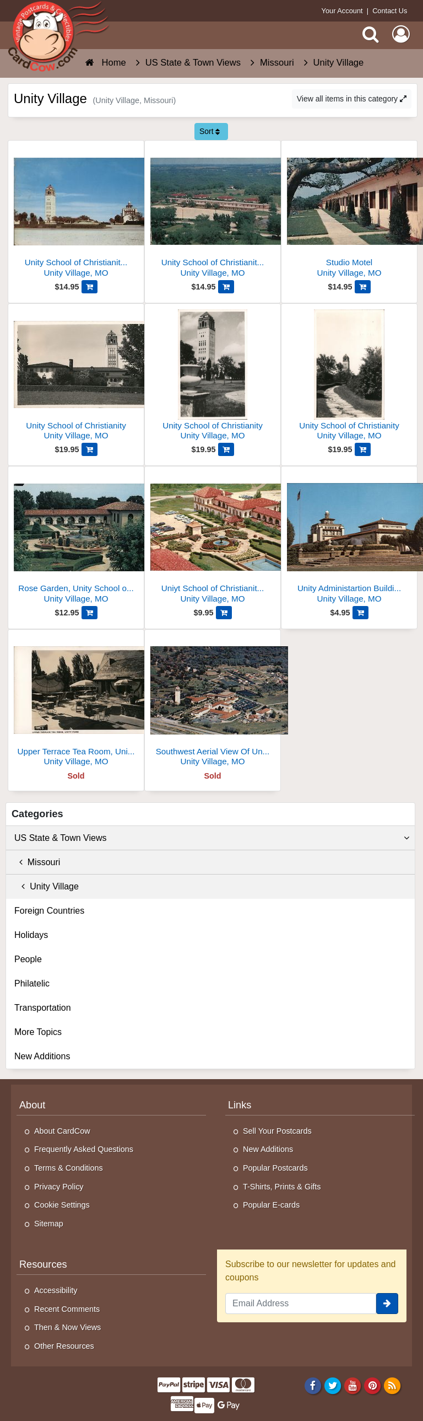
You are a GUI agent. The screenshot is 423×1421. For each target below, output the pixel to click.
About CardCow (62, 1131)
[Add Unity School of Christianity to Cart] (89, 449)
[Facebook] (312, 1385)
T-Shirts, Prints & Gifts (282, 1186)
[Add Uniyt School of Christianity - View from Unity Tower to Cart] (224, 612)
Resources (43, 1264)
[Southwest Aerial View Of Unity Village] (212, 702)
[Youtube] (352, 1385)
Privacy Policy (59, 1186)
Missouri (37, 862)
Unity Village (46, 886)
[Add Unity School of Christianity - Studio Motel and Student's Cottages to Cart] (226, 286)
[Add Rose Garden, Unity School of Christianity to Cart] (89, 612)
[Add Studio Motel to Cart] (363, 286)
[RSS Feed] (392, 1385)
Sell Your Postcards (277, 1131)
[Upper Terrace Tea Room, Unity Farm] (76, 702)
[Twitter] (333, 1385)
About (32, 1105)
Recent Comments (67, 1309)
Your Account (342, 11)
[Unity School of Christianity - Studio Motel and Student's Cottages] (212, 213)
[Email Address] (300, 1303)
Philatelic (32, 983)
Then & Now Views (67, 1327)
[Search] (370, 34)
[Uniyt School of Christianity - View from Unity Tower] (212, 539)
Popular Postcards (275, 1167)
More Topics (38, 1032)
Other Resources (64, 1346)
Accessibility (55, 1290)
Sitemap (48, 1223)
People (28, 959)
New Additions (42, 1056)
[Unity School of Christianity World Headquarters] (76, 213)
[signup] (387, 1303)
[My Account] (401, 34)
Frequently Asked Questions (83, 1149)
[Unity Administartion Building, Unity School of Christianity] (349, 539)
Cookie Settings (62, 1204)
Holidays (31, 935)
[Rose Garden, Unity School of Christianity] (76, 539)
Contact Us (389, 11)
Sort (209, 131)
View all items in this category (351, 98)
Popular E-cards (271, 1204)
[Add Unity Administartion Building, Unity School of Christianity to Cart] (360, 612)
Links (239, 1105)
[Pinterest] (372, 1385)
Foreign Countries (49, 910)
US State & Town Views (211, 838)
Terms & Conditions (68, 1167)
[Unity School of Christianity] (76, 376)
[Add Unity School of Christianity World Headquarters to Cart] (89, 286)
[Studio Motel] (349, 213)
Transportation (42, 1007)
